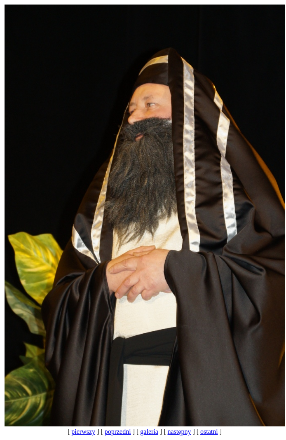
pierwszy (83, 431)
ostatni (209, 431)
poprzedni (118, 431)
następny (179, 431)
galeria (149, 431)
